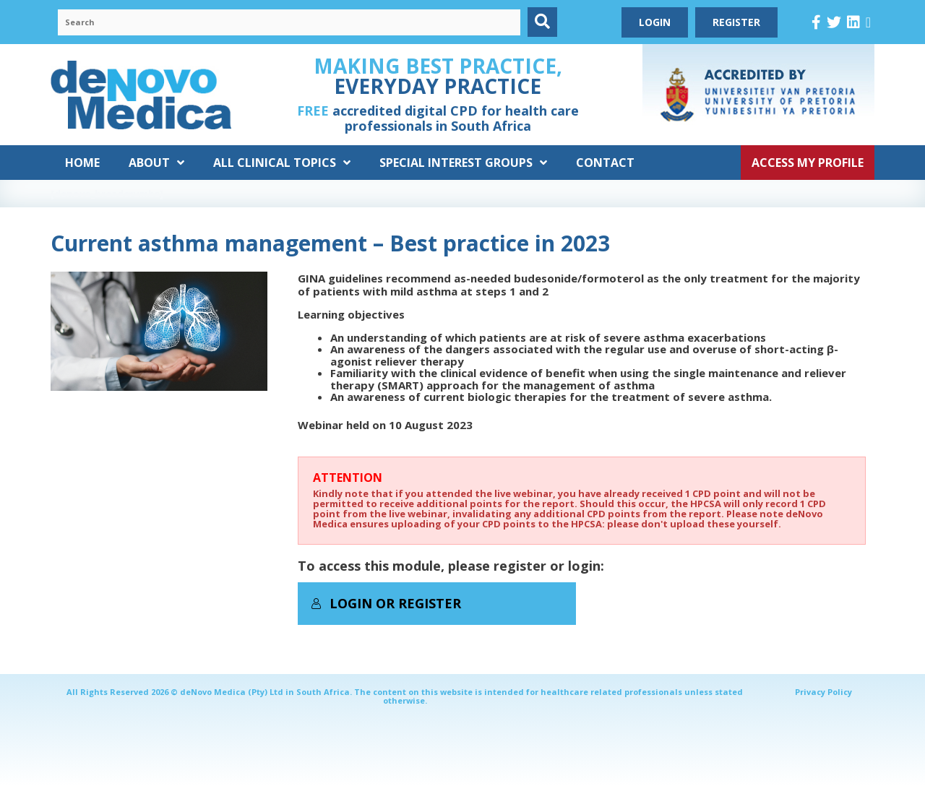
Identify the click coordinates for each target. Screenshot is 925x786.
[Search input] (289, 22)
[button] (542, 22)
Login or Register (386, 603)
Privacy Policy (823, 691)
